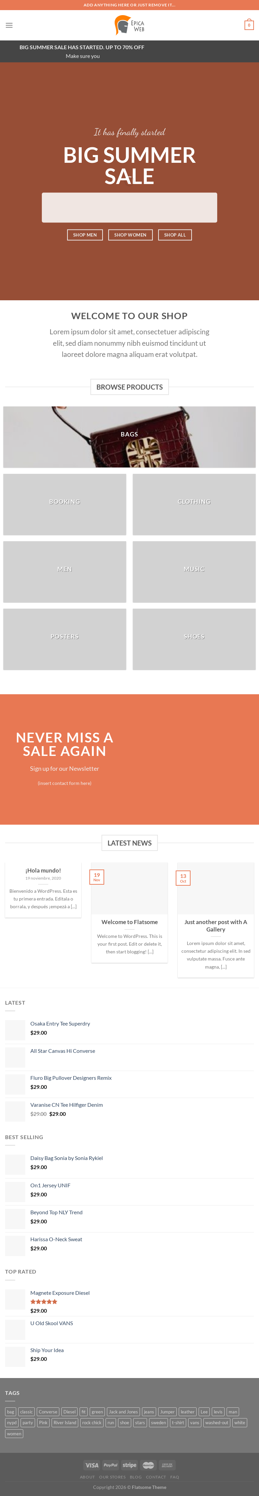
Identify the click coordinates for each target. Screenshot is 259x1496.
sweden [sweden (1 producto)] (158, 1422)
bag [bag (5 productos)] (10, 1411)
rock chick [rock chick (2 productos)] (92, 1422)
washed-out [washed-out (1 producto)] (216, 1422)
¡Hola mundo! (43, 870)
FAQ (174, 1476)
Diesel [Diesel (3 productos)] (69, 1411)
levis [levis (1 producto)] (218, 1411)
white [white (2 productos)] (239, 1422)
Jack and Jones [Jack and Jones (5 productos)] (123, 1411)
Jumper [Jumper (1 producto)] (167, 1411)
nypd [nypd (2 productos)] (12, 1422)
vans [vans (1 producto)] (194, 1422)
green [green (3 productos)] (97, 1411)
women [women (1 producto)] (14, 1433)
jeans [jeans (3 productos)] (149, 1411)
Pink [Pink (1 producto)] (43, 1422)
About (87, 1476)
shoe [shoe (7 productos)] (124, 1422)
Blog (136, 1476)
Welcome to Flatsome (130, 922)
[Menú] (9, 25)
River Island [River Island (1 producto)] (65, 1422)
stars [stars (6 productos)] (140, 1422)
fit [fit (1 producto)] (84, 1411)
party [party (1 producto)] (28, 1422)
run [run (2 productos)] (111, 1422)
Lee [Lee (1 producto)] (204, 1411)
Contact (156, 1476)
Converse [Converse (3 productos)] (48, 1411)
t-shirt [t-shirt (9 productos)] (178, 1422)
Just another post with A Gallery (215, 926)
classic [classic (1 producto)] (26, 1411)
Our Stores (112, 1476)
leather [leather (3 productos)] (188, 1411)
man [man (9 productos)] (233, 1411)
